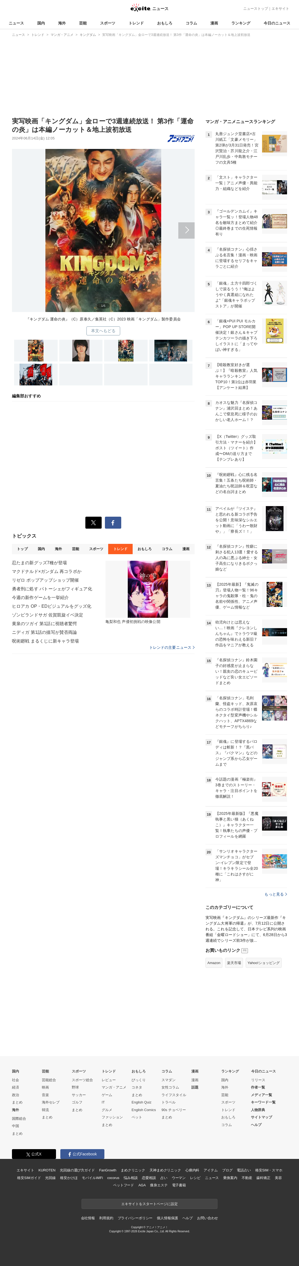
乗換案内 (230, 1178)
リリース (258, 1080)
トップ (22, 549)
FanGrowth (107, 1170)
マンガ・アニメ (114, 1087)
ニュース (16, 23)
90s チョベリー (173, 1110)
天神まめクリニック (165, 1170)
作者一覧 (258, 1087)
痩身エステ (158, 1185)
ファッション (112, 1117)
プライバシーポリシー (135, 1218)
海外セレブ (51, 1102)
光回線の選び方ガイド (77, 1170)
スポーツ (107, 23)
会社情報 (88, 1218)
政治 (15, 1095)
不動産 (247, 1178)
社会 (15, 1080)
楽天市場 (234, 963)
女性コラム (170, 1087)
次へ (103, 227)
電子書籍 (179, 1185)
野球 (75, 1087)
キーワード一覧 (263, 1102)
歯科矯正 (263, 1178)
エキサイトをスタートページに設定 (149, 1204)
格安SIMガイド (29, 1178)
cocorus (113, 1178)
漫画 (214, 23)
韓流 (45, 1110)
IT (103, 1102)
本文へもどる (103, 330)
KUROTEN (46, 1170)
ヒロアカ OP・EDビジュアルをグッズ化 (51, 606)
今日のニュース (277, 23)
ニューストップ (255, 9)
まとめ (17, 1102)
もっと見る (275, 894)
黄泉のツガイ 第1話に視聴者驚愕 (44, 623)
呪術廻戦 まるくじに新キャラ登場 (45, 641)
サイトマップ (261, 1117)
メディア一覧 (261, 1095)
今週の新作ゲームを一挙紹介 (40, 597)
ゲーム (107, 1095)
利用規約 (106, 1218)
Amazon (213, 963)
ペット (137, 1117)
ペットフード (123, 1185)
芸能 (83, 23)
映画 (45, 1087)
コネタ (137, 1087)
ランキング (240, 23)
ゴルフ (77, 1102)
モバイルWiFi (92, 1178)
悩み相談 (131, 1178)
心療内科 (192, 1170)
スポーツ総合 (82, 1080)
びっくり (139, 1080)
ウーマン (179, 1178)
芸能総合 (49, 1080)
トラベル (168, 1102)
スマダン (168, 1080)
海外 (62, 23)
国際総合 (19, 1119)
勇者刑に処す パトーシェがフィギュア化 (52, 589)
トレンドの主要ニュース (172, 647)
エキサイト (280, 9)
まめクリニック (133, 1170)
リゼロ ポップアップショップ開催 (45, 580)
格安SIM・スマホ (268, 1170)
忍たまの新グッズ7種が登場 (39, 562)
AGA (142, 1185)
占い (163, 1178)
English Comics (144, 1110)
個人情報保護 (167, 1218)
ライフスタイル (173, 1095)
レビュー (109, 1080)
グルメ (107, 1110)
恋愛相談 (149, 1178)
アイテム (210, 1170)
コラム (191, 23)
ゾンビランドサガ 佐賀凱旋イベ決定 (47, 615)
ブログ (227, 1170)
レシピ (195, 1178)
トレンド (136, 23)
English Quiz (141, 1102)
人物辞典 (258, 1110)
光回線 (50, 1178)
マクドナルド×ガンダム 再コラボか (47, 571)
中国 (15, 1126)
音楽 (45, 1095)
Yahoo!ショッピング (264, 963)
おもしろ (164, 23)
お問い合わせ (207, 1218)
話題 (194, 1087)
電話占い (244, 1170)
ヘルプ (256, 1125)
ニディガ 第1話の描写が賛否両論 (44, 632)
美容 (278, 1178)
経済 (15, 1087)
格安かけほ (68, 1178)
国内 (41, 23)
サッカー (79, 1095)
